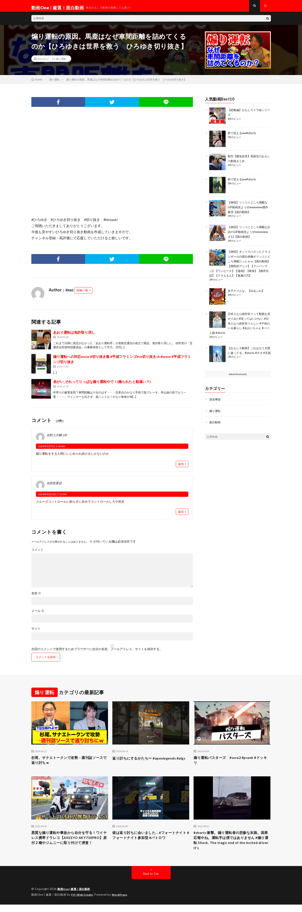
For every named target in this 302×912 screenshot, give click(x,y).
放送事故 (215, 401)
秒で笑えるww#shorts (243, 136)
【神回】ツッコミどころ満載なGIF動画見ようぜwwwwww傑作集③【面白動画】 (249, 210)
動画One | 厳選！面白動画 (75, 896)
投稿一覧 (82, 293)
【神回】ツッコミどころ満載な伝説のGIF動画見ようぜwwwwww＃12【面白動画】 (249, 234)
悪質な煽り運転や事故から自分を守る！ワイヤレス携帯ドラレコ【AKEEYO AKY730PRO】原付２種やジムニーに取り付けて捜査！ (69, 846)
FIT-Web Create (83, 902)
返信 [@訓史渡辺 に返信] (181, 515)
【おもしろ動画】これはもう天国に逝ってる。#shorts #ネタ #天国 (249, 353)
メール (37, 614)
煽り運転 (61, 62)
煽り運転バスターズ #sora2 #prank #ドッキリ (231, 764)
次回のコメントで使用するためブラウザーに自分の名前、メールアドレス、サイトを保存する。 (96, 652)
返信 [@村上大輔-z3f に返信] (181, 467)
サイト (35, 632)
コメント (37, 553)
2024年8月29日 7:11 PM (52, 497)
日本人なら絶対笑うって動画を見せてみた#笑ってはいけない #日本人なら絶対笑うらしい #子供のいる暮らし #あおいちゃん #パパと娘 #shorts (239, 324)
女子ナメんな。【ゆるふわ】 (247, 292)
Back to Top (151, 881)
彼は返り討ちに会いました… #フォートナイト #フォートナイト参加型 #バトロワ (149, 840)
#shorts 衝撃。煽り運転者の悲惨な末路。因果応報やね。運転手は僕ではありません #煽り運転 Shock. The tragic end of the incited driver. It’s (232, 846)
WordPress (122, 902)
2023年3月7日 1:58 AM (51, 449)
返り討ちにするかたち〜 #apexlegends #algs (148, 764)
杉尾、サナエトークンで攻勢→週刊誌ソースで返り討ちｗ (69, 764)
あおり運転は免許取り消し (74, 336)
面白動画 (215, 423)
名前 (36, 596)
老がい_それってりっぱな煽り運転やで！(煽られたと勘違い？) (102, 385)
